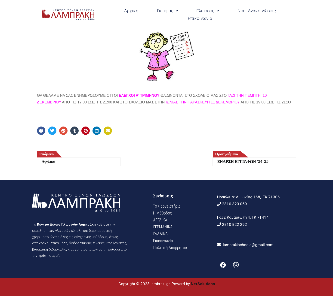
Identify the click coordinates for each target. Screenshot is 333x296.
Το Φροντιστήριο (167, 206)
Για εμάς (167, 10)
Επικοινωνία (200, 18)
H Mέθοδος (162, 213)
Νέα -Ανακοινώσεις (256, 10)
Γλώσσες (207, 10)
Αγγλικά (48, 161)
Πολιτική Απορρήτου (170, 247)
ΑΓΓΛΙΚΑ (160, 219)
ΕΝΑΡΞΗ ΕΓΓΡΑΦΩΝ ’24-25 (242, 161)
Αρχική (131, 10)
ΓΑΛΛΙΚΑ (160, 233)
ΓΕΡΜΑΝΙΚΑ (163, 226)
